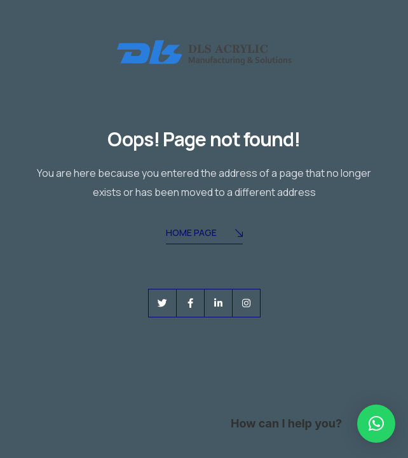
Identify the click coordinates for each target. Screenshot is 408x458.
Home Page (204, 233)
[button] (376, 424)
